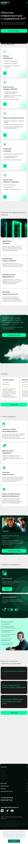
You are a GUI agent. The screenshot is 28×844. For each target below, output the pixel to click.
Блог (2, 769)
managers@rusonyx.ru (7, 644)
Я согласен (14, 841)
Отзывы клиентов (5, 776)
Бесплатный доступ (14, 30)
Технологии (3, 778)
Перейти (7, 589)
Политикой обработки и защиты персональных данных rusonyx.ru (14, 834)
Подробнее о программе (14, 550)
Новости (3, 780)
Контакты (3, 773)
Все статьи (14, 712)
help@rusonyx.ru (5, 640)
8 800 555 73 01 (7, 800)
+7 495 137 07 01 (7, 798)
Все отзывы (14, 404)
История (3, 771)
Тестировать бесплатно (14, 335)
